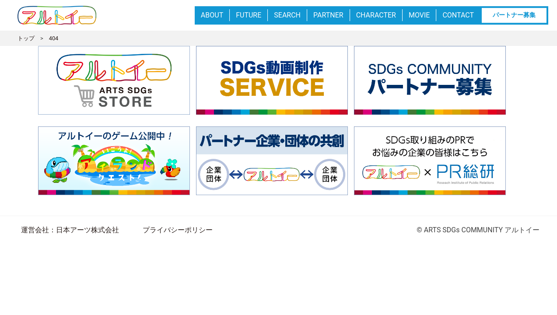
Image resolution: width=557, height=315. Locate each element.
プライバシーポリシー (178, 230)
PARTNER (328, 15)
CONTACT (458, 15)
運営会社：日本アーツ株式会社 (70, 230)
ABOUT (212, 15)
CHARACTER (376, 15)
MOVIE (419, 15)
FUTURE (248, 15)
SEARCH (287, 15)
